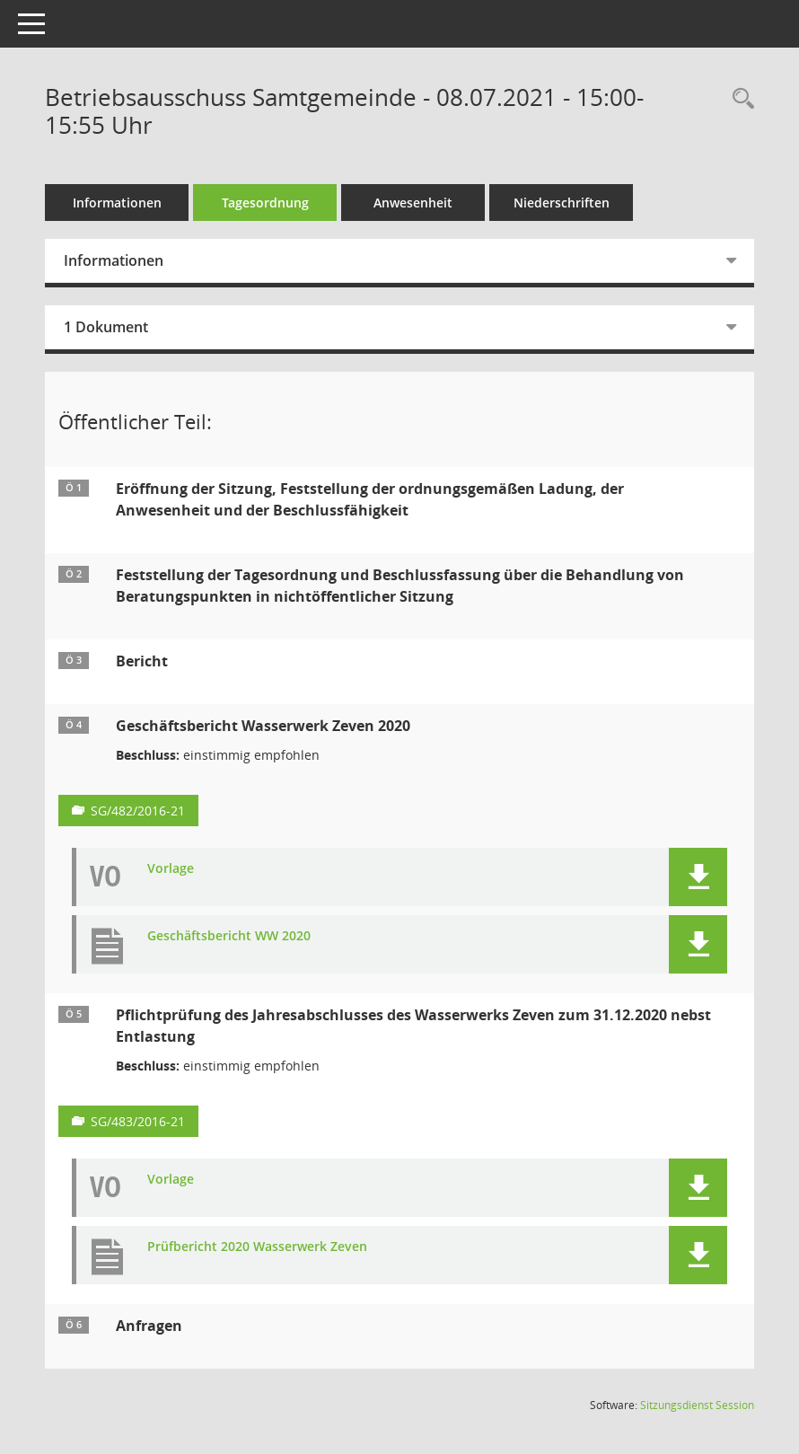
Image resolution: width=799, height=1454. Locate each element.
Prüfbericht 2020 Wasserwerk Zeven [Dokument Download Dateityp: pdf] (257, 1247)
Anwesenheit (412, 202)
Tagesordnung (265, 202)
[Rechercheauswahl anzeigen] (739, 99)
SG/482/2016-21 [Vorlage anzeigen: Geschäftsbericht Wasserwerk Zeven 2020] (138, 810)
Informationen (117, 202)
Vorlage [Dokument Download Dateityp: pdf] (170, 869)
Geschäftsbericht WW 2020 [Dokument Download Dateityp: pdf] (229, 936)
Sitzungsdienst (697, 1405)
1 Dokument (106, 327)
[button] (698, 877)
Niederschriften (562, 202)
